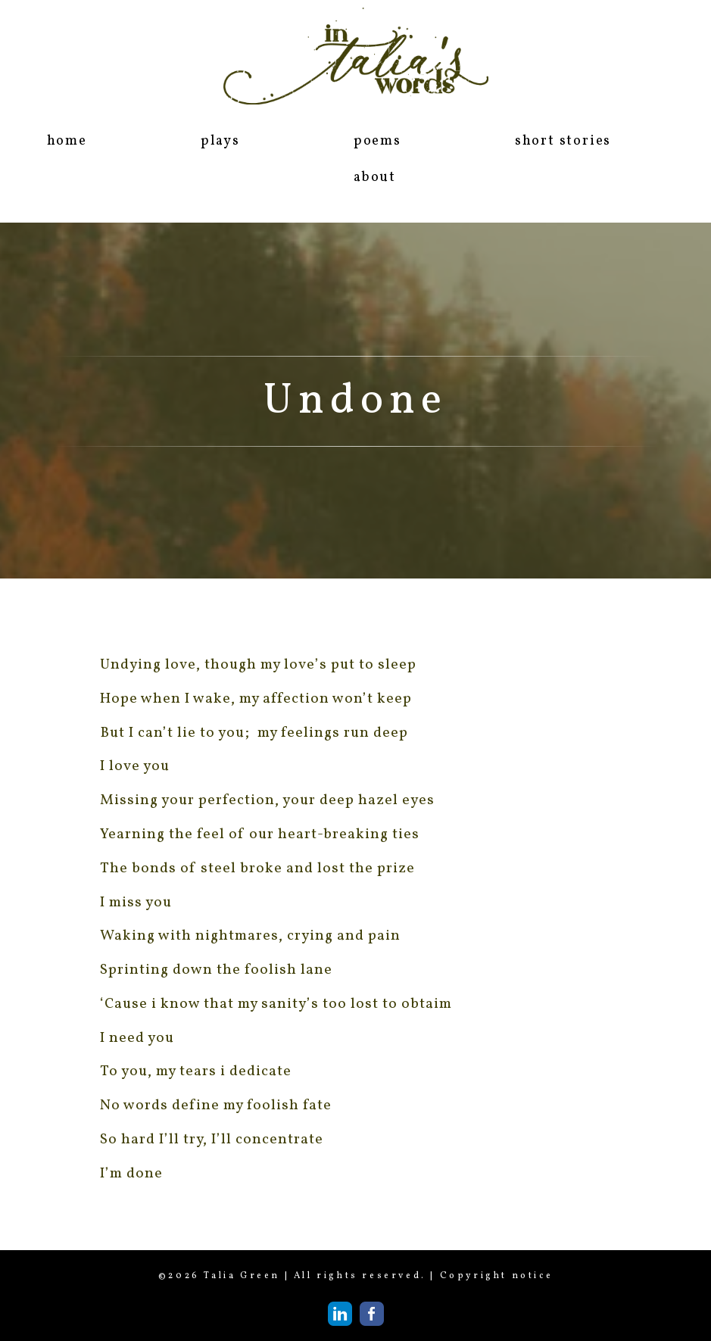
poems (377, 141)
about (375, 177)
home (67, 141)
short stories (563, 141)
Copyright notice (497, 1276)
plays (220, 141)
